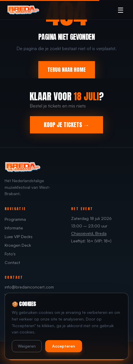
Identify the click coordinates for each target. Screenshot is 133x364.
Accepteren (63, 346)
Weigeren (27, 346)
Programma (15, 219)
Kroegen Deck (18, 245)
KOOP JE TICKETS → (66, 124)
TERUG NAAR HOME (67, 69)
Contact (12, 262)
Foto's (10, 253)
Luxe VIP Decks (19, 236)
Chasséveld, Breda (89, 233)
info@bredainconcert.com (29, 286)
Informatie (14, 227)
